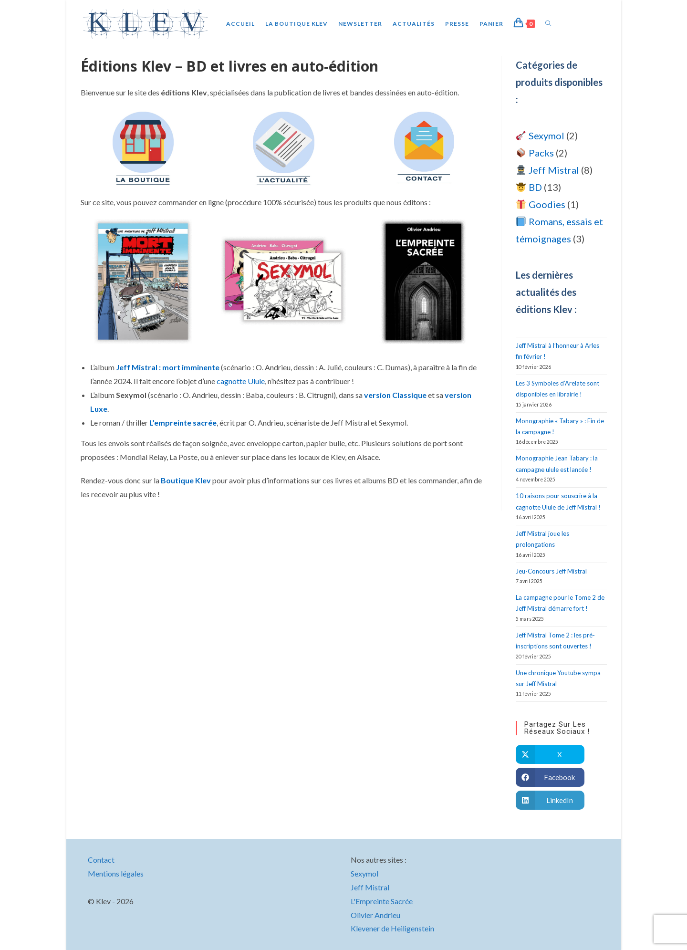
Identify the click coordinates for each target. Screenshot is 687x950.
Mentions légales (116, 873)
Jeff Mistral (370, 887)
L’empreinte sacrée (183, 422)
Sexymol (364, 873)
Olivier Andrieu (375, 914)
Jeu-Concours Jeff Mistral (551, 571)
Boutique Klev (186, 480)
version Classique (395, 394)
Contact (101, 859)
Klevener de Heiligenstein (392, 928)
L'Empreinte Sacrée (382, 901)
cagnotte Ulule (241, 381)
